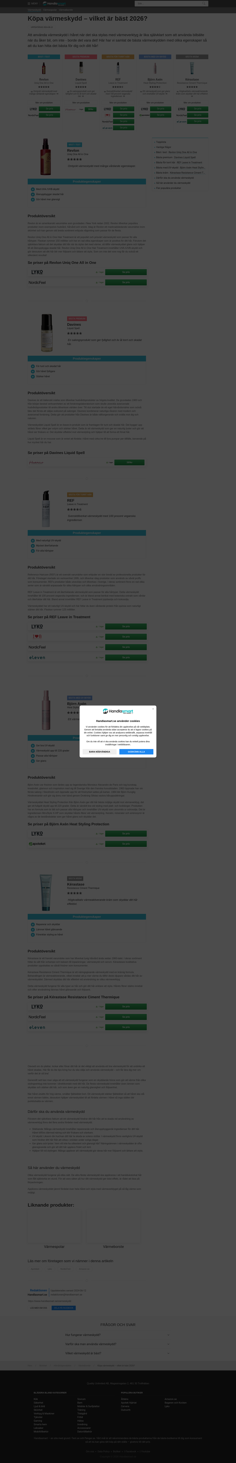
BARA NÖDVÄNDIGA (99, 752)
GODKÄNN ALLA (136, 752)
